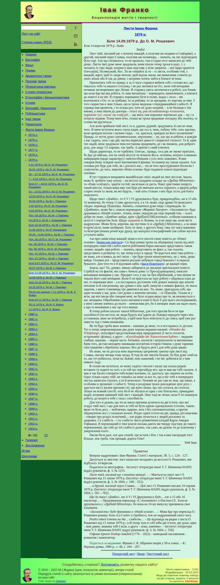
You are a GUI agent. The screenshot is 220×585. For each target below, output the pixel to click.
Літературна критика (40, 91)
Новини (31, 55)
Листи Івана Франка (40, 138)
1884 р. (33, 361)
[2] (45, 474)
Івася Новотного (152, 263)
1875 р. (33, 150)
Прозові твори (35, 85)
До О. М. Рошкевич (48, 177)
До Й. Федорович (48, 248)
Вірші (29, 67)
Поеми (30, 73)
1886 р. (33, 372)
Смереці (61, 581)
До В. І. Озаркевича (47, 237)
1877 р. (33, 161)
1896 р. (33, 428)
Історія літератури (38, 97)
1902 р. (33, 462)
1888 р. (33, 383)
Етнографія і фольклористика (47, 103)
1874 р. (33, 144)
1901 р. (33, 456)
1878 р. (33, 166)
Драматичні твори (38, 79)
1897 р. (33, 434)
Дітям (26, 491)
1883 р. (33, 356)
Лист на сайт (31, 33)
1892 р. (33, 406)
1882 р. (33, 350)
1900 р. (33, 450)
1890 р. (33, 395)
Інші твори (33, 126)
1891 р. (33, 400)
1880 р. (33, 339)
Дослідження (35, 485)
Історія (30, 109)
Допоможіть (110, 564)
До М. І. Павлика (47, 216)
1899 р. (33, 445)
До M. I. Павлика (49, 273)
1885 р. (33, 367)
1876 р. (33, 155)
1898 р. (33, 439)
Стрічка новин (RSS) (37, 42)
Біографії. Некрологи (40, 114)
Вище (141, 554)
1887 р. (33, 378)
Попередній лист (123, 554)
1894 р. (33, 417)
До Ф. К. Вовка (46, 328)
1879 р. (33, 172)
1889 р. (33, 389)
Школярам (29, 497)
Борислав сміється (109, 242)
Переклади (33, 132)
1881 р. (33, 344)
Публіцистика (35, 120)
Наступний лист (158, 554)
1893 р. (33, 411)
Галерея (31, 479)
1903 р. (33, 467)
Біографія (32, 61)
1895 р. (33, 423)
